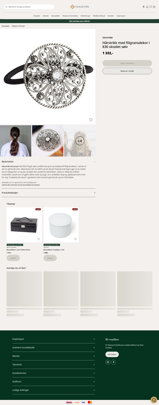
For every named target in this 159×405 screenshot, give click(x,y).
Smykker (36, 16)
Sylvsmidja (107, 37)
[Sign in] (147, 7)
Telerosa (46, 247)
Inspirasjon (121, 16)
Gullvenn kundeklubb (23, 347)
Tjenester (17, 364)
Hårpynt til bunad (18, 26)
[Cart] (154, 6)
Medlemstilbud (99, 16)
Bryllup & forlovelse (70, 16)
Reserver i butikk (127, 71)
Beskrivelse (7, 161)
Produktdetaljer (10, 192)
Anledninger (85, 16)
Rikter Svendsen (11, 247)
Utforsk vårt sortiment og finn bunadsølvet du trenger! (21, 185)
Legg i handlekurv (127, 63)
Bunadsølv (55, 16)
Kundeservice (19, 373)
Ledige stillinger (20, 390)
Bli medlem (112, 354)
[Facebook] (113, 362)
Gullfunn (16, 381)
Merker (16, 355)
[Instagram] (107, 362)
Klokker (46, 16)
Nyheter (111, 16)
